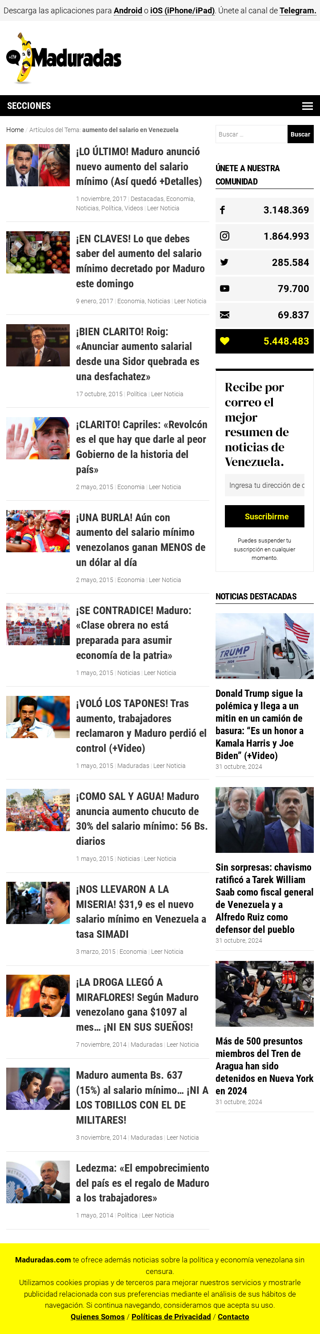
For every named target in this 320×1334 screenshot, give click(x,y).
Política (111, 208)
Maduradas (133, 765)
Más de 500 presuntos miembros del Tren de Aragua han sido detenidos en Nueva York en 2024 (265, 1066)
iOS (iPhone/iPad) (182, 10)
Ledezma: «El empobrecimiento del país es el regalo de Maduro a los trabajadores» (142, 1182)
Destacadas (147, 198)
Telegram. (298, 10)
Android (128, 10)
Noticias (87, 208)
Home (15, 130)
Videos (133, 208)
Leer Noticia (163, 208)
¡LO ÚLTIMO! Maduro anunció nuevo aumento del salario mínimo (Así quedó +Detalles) (139, 166)
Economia (180, 198)
